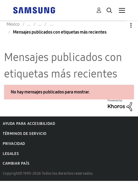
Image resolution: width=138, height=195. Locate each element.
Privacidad (14, 143)
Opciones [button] (122, 25)
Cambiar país (16, 163)
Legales (11, 153)
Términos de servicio (25, 133)
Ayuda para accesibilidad (29, 123)
